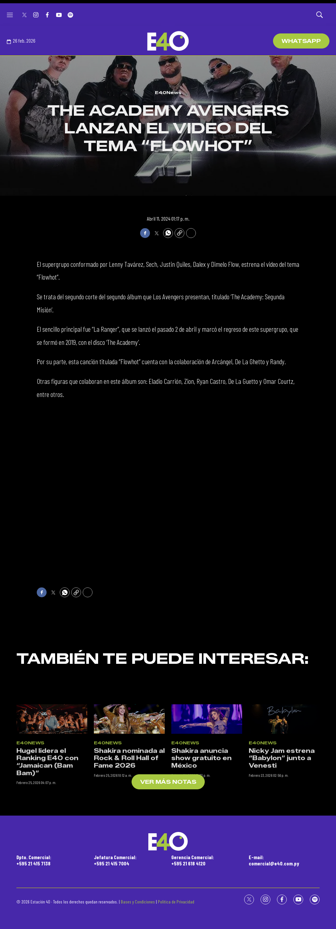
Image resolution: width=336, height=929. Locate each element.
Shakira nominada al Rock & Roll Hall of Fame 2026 (129, 805)
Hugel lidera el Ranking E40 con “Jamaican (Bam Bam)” (47, 808)
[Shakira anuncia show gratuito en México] (206, 766)
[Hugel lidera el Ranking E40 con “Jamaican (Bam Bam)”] (51, 766)
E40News (168, 92)
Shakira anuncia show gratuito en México (201, 805)
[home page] (168, 41)
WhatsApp (301, 41)
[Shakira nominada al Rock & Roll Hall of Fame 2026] (129, 766)
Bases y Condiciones (138, 901)
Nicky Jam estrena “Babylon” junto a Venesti (282, 805)
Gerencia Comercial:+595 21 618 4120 (192, 860)
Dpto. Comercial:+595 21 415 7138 (33, 860)
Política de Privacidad (176, 901)
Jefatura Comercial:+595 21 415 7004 (115, 860)
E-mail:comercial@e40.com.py (274, 860)
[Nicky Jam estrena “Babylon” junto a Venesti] (284, 766)
